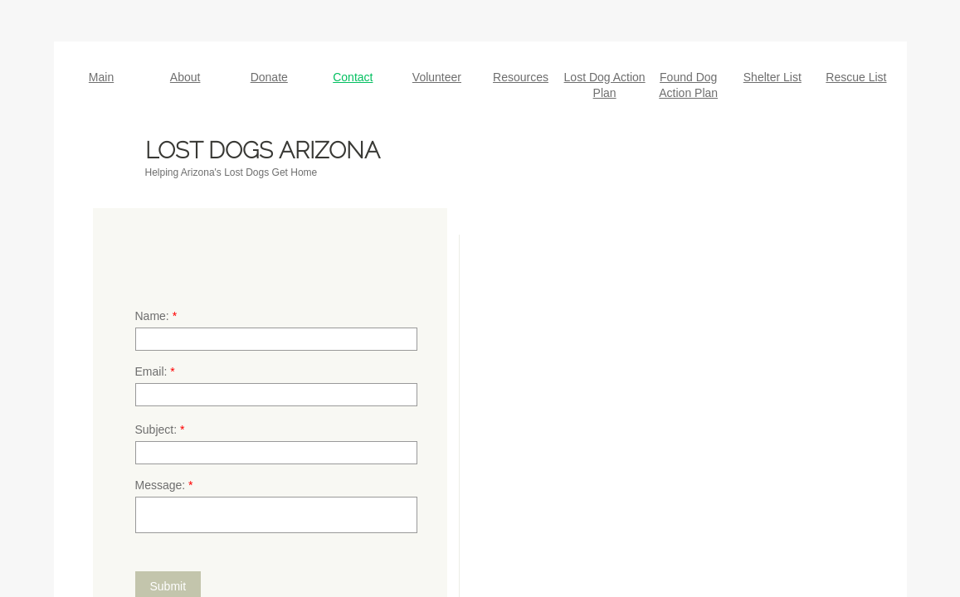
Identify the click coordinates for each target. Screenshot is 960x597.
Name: (156, 316)
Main (101, 77)
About (185, 77)
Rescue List (856, 77)
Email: (155, 371)
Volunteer (436, 77)
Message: (164, 485)
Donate (269, 77)
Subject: (160, 429)
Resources (520, 77)
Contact (353, 77)
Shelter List (772, 77)
